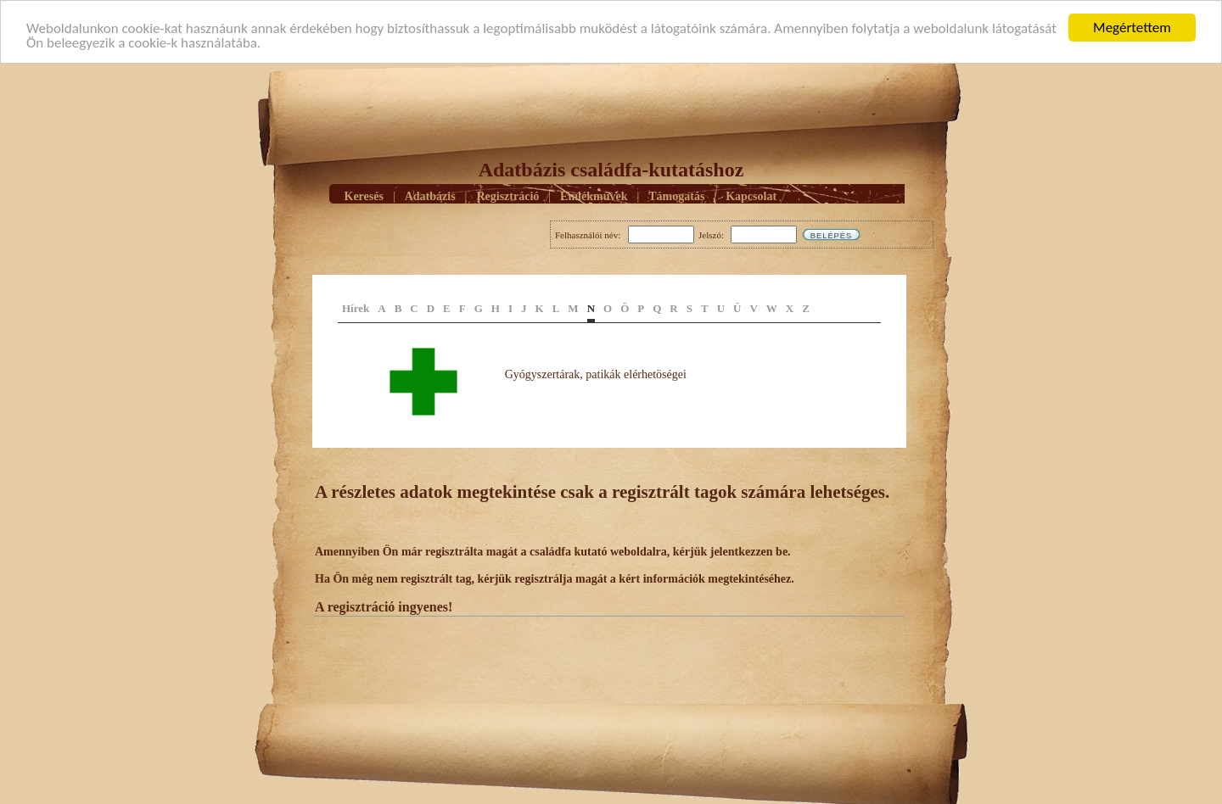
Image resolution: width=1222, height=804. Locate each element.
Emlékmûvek (593, 195)
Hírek (355, 308)
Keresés (364, 195)
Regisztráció (507, 195)
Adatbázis (430, 195)
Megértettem (1132, 27)
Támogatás (676, 195)
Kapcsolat (751, 195)
